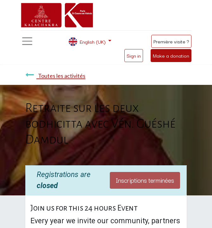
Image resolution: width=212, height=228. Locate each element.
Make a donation (171, 55)
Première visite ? (171, 41)
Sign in (134, 55)
